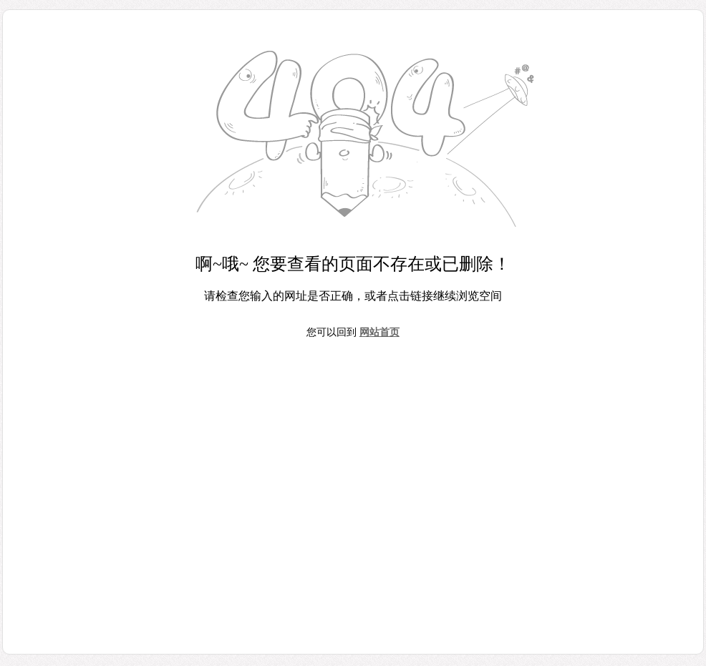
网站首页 (379, 332)
